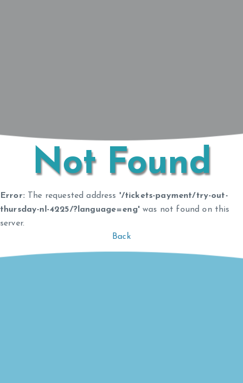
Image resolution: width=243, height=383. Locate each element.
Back (121, 236)
